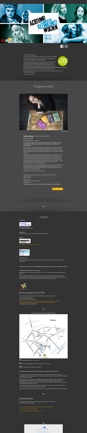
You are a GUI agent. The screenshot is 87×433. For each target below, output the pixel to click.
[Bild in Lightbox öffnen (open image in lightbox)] (43, 112)
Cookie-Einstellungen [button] (43, 429)
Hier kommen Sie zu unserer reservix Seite (29, 244)
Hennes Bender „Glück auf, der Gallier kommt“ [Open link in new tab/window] (31, 411)
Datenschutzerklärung (41, 431)
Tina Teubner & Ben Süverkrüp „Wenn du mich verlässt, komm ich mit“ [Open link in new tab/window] (37, 407)
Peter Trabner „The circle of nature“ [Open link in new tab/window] (29, 409)
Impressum (48, 431)
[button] (57, 189)
